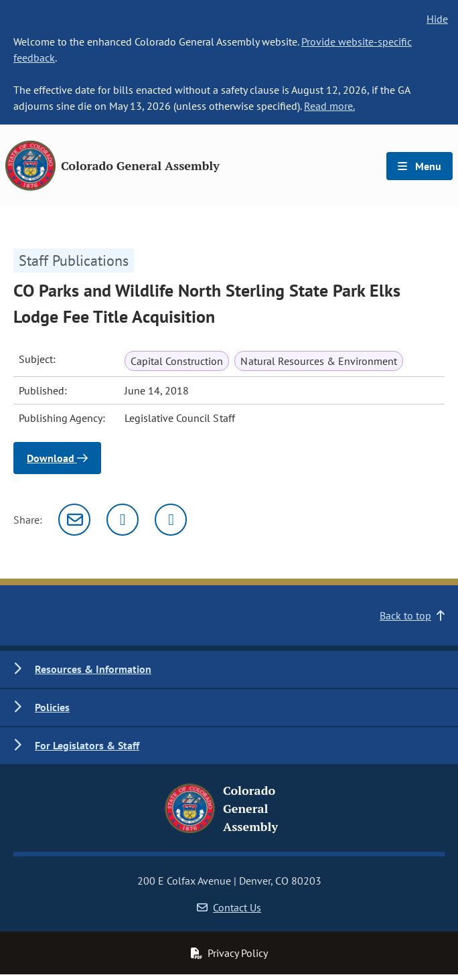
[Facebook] (171, 520)
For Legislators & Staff (87, 745)
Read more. (329, 105)
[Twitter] (122, 520)
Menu (419, 166)
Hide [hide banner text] (437, 18)
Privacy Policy (229, 953)
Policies (52, 707)
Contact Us (229, 907)
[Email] (74, 520)
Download (57, 458)
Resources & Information (93, 669)
